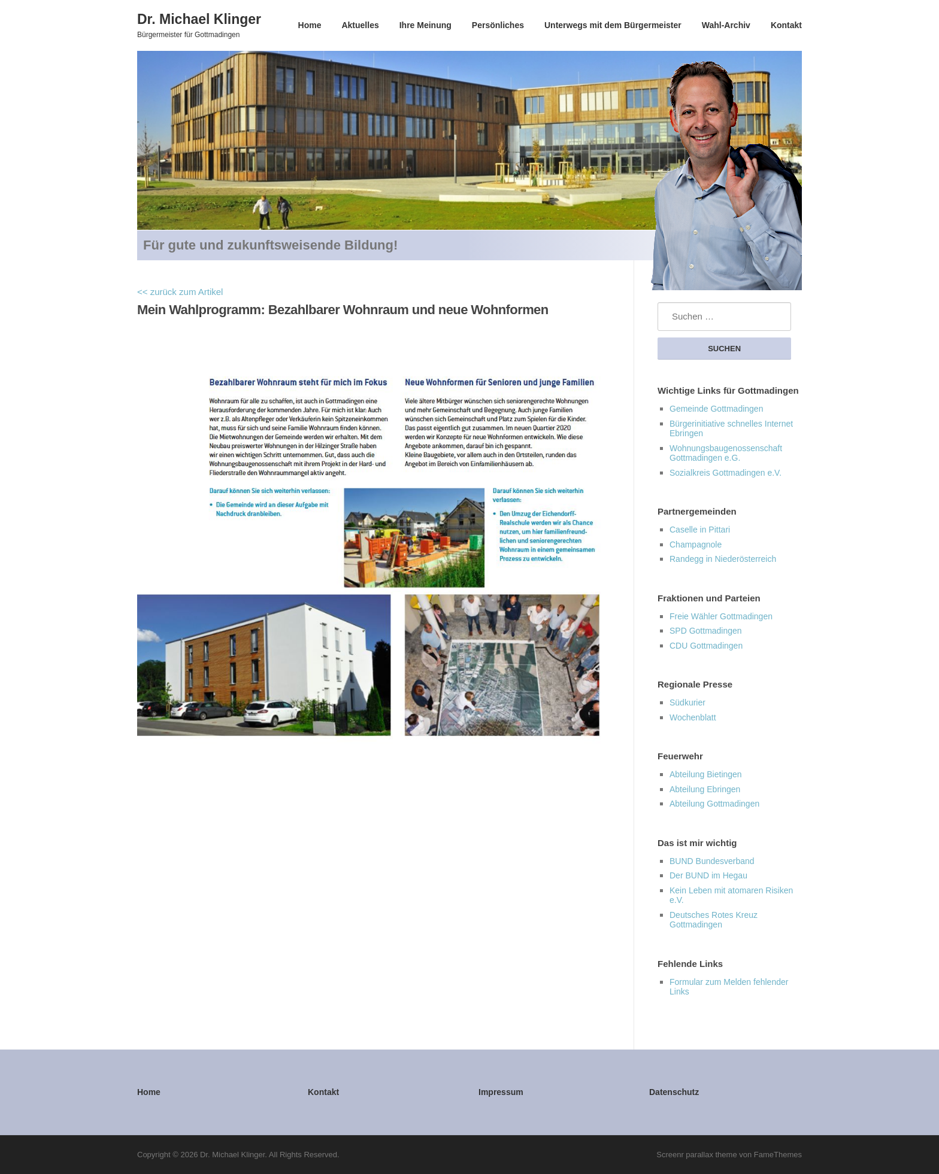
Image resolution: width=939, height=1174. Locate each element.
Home (310, 25)
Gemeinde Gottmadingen (716, 408)
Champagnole (696, 544)
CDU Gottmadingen (706, 645)
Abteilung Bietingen (706, 774)
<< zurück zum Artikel (180, 292)
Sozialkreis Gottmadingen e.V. (726, 472)
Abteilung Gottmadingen (714, 803)
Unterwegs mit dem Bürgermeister (612, 25)
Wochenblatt (693, 717)
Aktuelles (359, 25)
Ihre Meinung (425, 25)
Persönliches (498, 25)
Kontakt (786, 25)
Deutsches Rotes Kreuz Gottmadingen (714, 920)
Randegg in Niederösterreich (723, 559)
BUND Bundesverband (712, 861)
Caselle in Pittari (700, 529)
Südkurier (687, 702)
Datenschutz (674, 1092)
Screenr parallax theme (696, 1154)
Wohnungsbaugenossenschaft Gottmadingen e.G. (726, 453)
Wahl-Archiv (726, 25)
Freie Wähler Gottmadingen (721, 616)
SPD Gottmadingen (706, 630)
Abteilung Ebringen (705, 789)
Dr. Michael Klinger (199, 18)
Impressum (500, 1092)
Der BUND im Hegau (708, 875)
